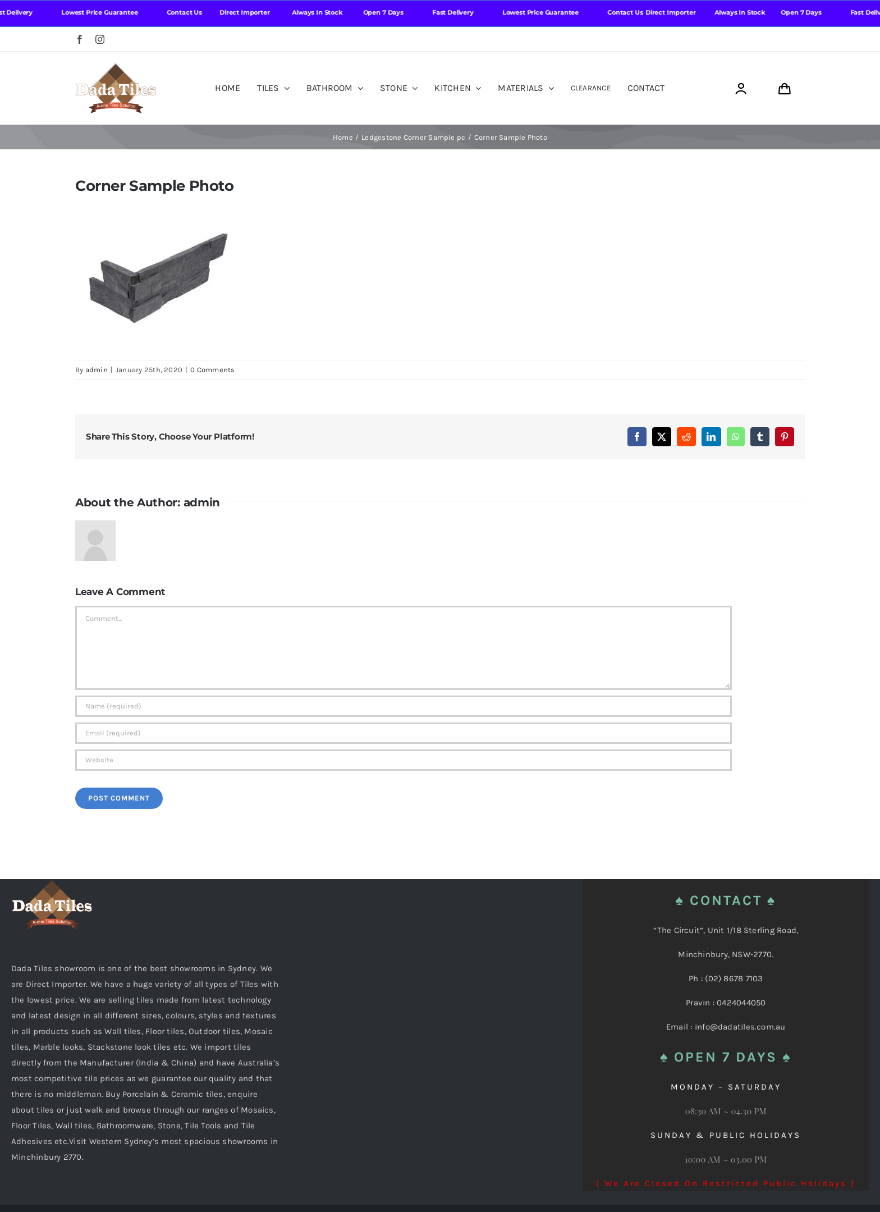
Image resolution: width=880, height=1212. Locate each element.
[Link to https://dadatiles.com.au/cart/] (784, 89)
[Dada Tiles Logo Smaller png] (115, 67)
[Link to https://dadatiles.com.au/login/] (740, 89)
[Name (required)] (403, 706)
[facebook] (79, 39)
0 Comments (212, 369)
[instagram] (99, 39)
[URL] (403, 760)
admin (96, 369)
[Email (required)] (403, 733)
